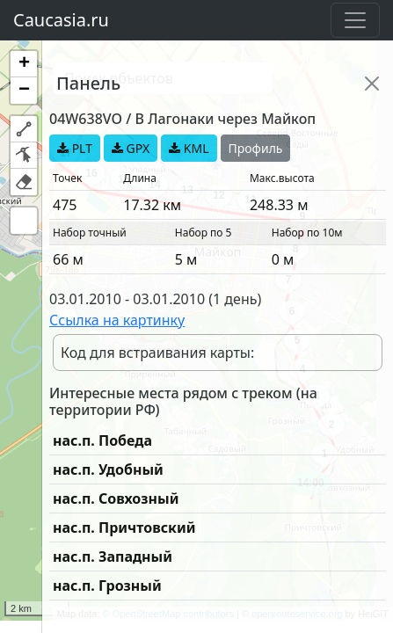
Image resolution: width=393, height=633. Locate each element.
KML (188, 148)
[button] (24, 64)
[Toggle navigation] (355, 20)
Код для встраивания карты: (157, 352)
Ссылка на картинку (117, 320)
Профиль (256, 148)
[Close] (372, 83)
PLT (74, 148)
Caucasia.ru (61, 20)
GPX (130, 148)
